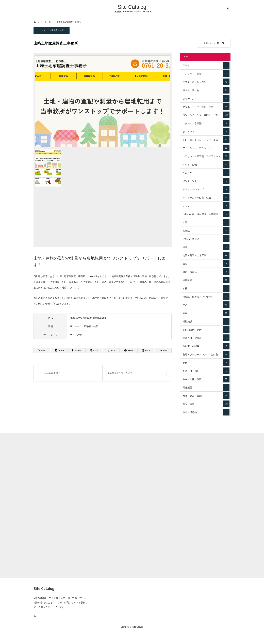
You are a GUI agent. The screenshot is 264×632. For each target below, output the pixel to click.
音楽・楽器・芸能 (206, 395)
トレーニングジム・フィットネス (206, 139)
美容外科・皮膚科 (206, 337)
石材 (206, 313)
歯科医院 (206, 280)
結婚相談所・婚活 (206, 329)
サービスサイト (78, 334)
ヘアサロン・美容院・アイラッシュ (206, 156)
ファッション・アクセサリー (206, 148)
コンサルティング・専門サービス (206, 115)
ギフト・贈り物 (206, 90)
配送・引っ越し (206, 370)
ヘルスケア (206, 172)
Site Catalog (132, 7)
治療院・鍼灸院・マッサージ (206, 296)
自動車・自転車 (206, 346)
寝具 (206, 247)
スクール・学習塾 (206, 123)
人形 (206, 222)
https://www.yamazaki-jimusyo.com (88, 317)
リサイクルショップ (206, 189)
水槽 (206, 288)
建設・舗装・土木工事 (206, 255)
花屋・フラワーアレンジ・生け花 (206, 354)
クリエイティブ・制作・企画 (206, 106)
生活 (206, 304)
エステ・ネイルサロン (206, 82)
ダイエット (206, 131)
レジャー (206, 205)
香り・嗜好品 (206, 412)
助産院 (206, 230)
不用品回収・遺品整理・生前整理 (206, 214)
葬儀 (206, 362)
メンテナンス (206, 181)
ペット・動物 (206, 164)
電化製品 (206, 387)
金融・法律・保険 (206, 379)
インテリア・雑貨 (206, 73)
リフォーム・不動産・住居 (51, 30)
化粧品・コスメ (206, 238)
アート (206, 65)
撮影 (206, 263)
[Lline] (93, 350)
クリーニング (206, 98)
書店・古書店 (206, 271)
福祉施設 (206, 321)
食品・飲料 (206, 403)
